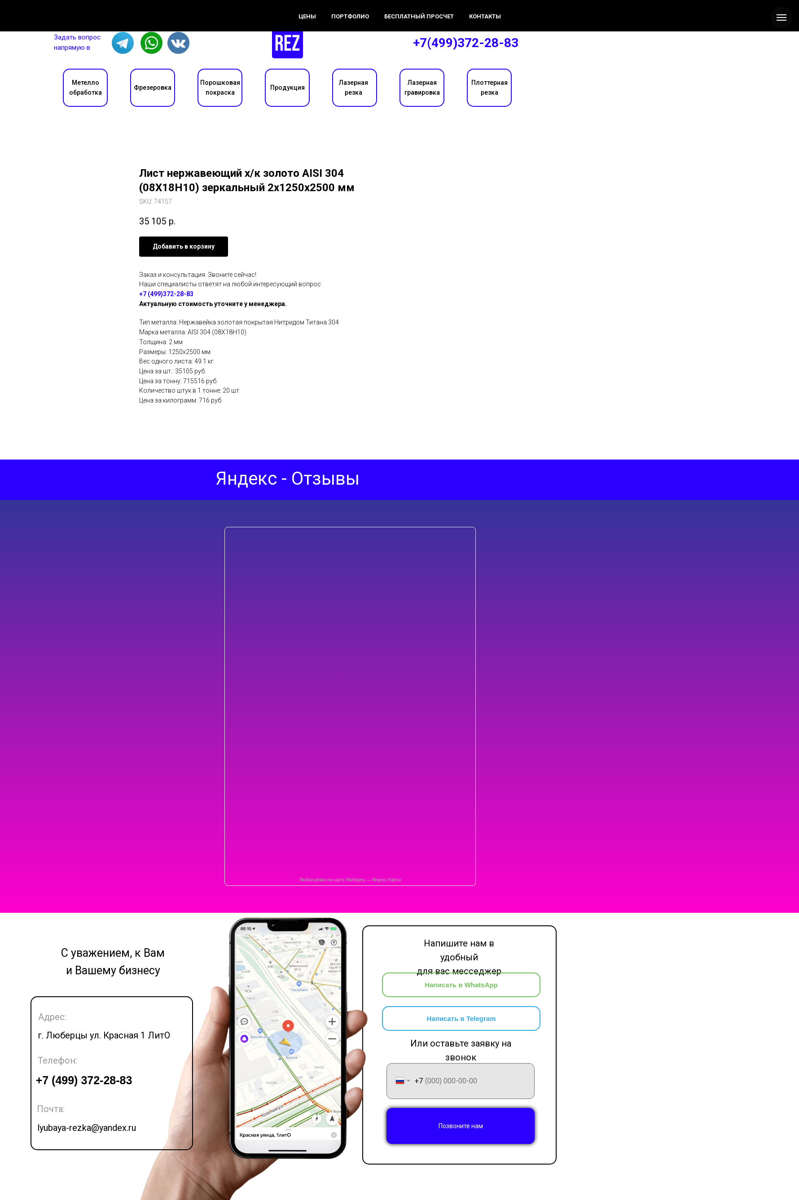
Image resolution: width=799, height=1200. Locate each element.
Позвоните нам (461, 1126)
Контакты (146, 9)
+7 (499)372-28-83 (166, 294)
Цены (103, 9)
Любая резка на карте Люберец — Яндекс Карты (350, 879)
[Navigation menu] (781, 17)
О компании (53, 9)
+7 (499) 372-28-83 (84, 1080)
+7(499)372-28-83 (465, 42)
